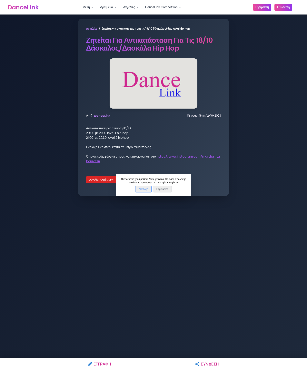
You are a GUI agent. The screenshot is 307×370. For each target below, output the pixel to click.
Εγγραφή (99, 364)
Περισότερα (162, 189)
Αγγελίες (91, 29)
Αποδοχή (143, 189)
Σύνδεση (207, 364)
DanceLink (102, 115)
